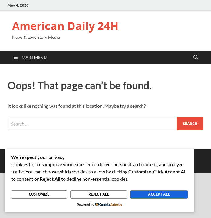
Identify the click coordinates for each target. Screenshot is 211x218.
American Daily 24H (65, 25)
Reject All (98, 194)
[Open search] (195, 57)
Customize (39, 194)
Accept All (159, 194)
